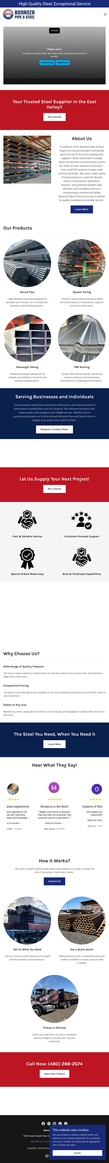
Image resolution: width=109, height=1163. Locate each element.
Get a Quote (54, 489)
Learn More (81, 209)
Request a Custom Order (54, 429)
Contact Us (54, 881)
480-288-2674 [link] (38, 1141)
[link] (19, 14)
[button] (105, 14)
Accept (77, 1153)
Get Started (54, 117)
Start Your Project (54, 1074)
